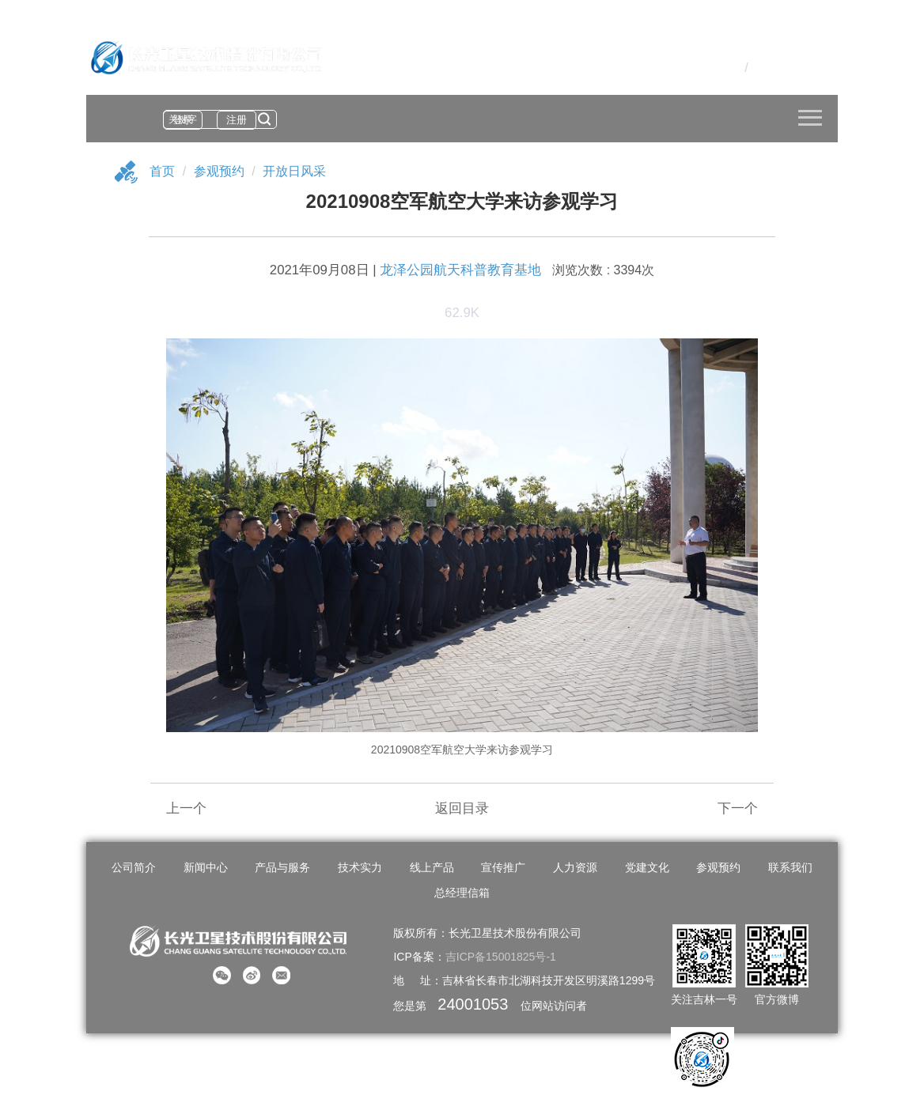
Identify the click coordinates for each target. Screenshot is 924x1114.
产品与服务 (282, 867)
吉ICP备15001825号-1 (500, 956)
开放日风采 (294, 171)
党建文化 (647, 867)
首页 (162, 171)
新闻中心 (206, 867)
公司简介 (134, 867)
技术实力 (360, 867)
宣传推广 (503, 867)
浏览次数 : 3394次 (603, 270)
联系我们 (790, 867)
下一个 (738, 808)
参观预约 (219, 171)
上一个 (186, 808)
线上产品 (432, 867)
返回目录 (462, 808)
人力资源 (575, 867)
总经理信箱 (462, 892)
